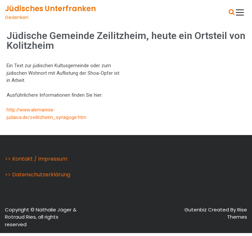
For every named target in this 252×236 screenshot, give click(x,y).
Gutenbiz (196, 209)
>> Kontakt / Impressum (36, 159)
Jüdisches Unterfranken (50, 9)
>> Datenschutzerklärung (37, 174)
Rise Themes (237, 213)
